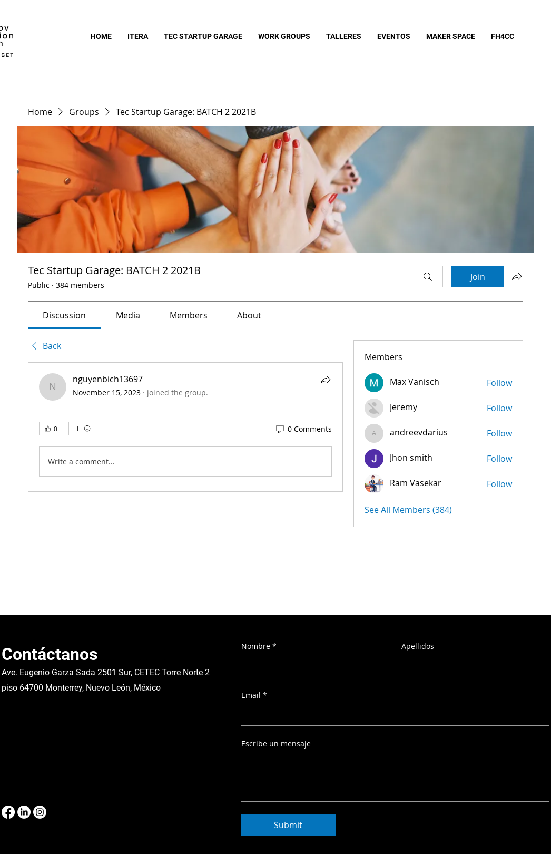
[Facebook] (8, 812)
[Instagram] (39, 812)
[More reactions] (82, 428)
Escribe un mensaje (276, 744)
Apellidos (417, 646)
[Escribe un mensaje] (395, 777)
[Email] (392, 714)
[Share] (325, 379)
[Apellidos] (472, 666)
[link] (64, 315)
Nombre (259, 646)
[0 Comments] (303, 429)
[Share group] (516, 276)
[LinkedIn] (24, 812)
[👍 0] (50, 428)
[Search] (427, 276)
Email (254, 695)
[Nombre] (311, 666)
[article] (185, 427)
